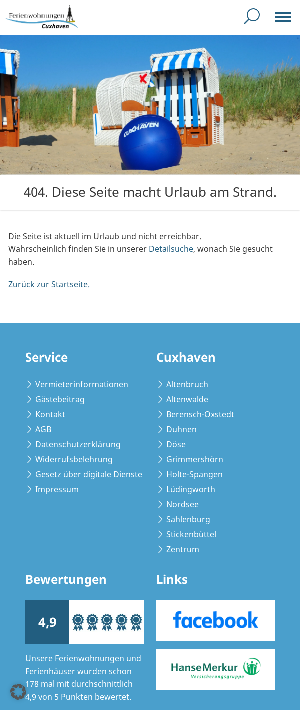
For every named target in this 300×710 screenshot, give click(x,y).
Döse (176, 444)
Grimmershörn (194, 459)
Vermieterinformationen (81, 384)
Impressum (57, 489)
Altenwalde (187, 399)
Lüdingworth (190, 489)
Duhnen (181, 429)
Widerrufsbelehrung (74, 459)
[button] (18, 692)
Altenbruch (187, 384)
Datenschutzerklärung (78, 444)
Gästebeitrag (60, 399)
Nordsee (182, 504)
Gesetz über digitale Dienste (88, 474)
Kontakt (50, 414)
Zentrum (182, 549)
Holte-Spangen (194, 474)
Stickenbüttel (191, 534)
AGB (43, 429)
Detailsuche (171, 248)
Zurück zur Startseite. (49, 284)
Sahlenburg (188, 519)
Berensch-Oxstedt (200, 414)
